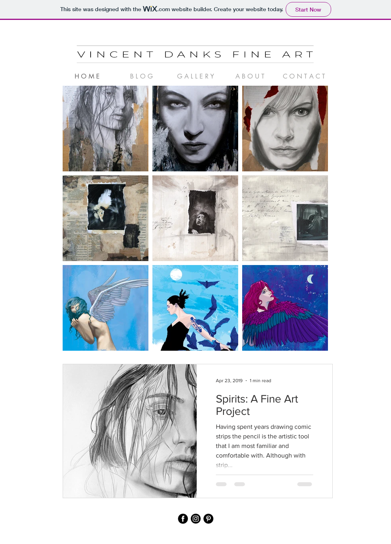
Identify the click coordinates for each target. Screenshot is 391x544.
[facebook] (183, 519)
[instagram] (196, 519)
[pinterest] (208, 519)
